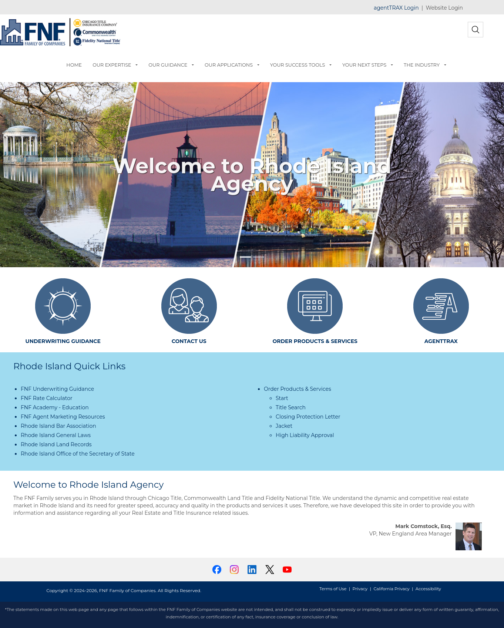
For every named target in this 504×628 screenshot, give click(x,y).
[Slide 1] (245, 257)
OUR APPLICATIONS (229, 65)
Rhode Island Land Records (56, 444)
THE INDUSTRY (422, 65)
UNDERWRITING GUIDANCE (63, 341)
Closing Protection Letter (308, 416)
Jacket (284, 426)
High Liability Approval (305, 435)
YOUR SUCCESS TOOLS (297, 65)
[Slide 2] (258, 257)
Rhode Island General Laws (56, 435)
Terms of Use (332, 588)
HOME (74, 65)
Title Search (291, 407)
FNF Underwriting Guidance (57, 389)
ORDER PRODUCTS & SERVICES (314, 341)
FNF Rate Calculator (47, 398)
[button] (138, 65)
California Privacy (391, 588)
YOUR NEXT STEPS (364, 65)
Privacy (360, 588)
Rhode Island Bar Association (58, 426)
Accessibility (428, 588)
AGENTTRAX (441, 341)
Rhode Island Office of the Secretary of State (78, 453)
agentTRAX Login (396, 7)
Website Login (444, 7)
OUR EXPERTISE (112, 65)
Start (282, 398)
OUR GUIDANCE (167, 65)
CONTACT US (189, 341)
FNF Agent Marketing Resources (63, 416)
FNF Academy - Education (55, 407)
